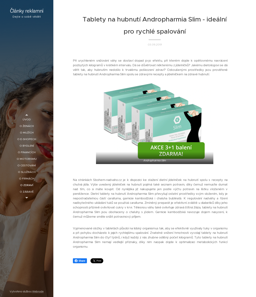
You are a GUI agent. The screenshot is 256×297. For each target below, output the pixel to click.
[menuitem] (26, 119)
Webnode (38, 291)
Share (80, 260)
